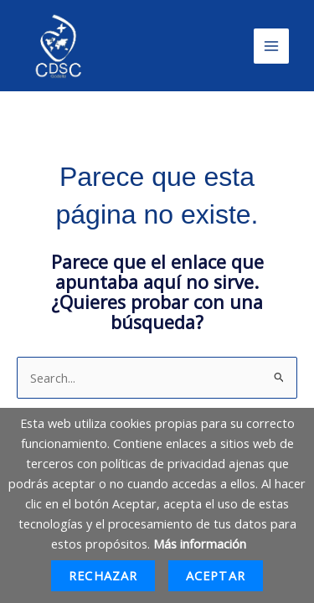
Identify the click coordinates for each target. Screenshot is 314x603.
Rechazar (103, 575)
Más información (199, 543)
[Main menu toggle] (271, 46)
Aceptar (215, 575)
